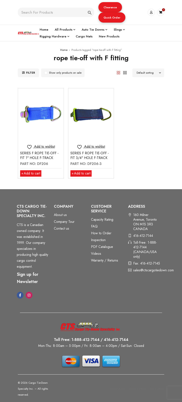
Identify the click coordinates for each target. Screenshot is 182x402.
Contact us (61, 228)
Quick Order (112, 18)
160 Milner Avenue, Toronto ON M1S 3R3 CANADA (145, 221)
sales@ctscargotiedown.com (153, 270)
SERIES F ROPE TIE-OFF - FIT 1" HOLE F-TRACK (39, 155)
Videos (96, 253)
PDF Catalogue (102, 246)
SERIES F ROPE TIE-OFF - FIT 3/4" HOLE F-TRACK (89, 155)
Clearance (110, 7)
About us (60, 214)
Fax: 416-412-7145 (146, 263)
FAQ (94, 226)
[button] (110, 7)
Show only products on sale (65, 73)
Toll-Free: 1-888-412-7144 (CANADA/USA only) (145, 249)
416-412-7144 (143, 235)
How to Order (101, 233)
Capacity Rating (102, 219)
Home (63, 50)
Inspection (98, 239)
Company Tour (64, 221)
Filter (30, 73)
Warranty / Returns (104, 260)
